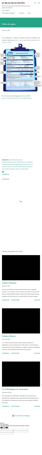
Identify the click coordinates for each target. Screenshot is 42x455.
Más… (29, 13)
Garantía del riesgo (8, 164)
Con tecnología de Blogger (21, 415)
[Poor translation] (6, 427)
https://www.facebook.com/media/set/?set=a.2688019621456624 (17, 98)
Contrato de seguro (15, 160)
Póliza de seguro (7, 166)
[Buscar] (35, 3)
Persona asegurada (21, 164)
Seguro (15, 166)
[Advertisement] (21, 234)
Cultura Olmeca (9, 336)
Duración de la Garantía (25, 162)
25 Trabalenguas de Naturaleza (15, 389)
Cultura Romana (9, 283)
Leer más (37, 300)
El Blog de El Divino (13, 3)
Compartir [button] (5, 174)
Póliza (31, 164)
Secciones (21, 13)
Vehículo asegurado (21, 169)
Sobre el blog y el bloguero (8, 13)
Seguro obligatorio (8, 169)
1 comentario (15, 300)
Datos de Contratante (9, 162)
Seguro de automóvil (25, 166)
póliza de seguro (19, 40)
